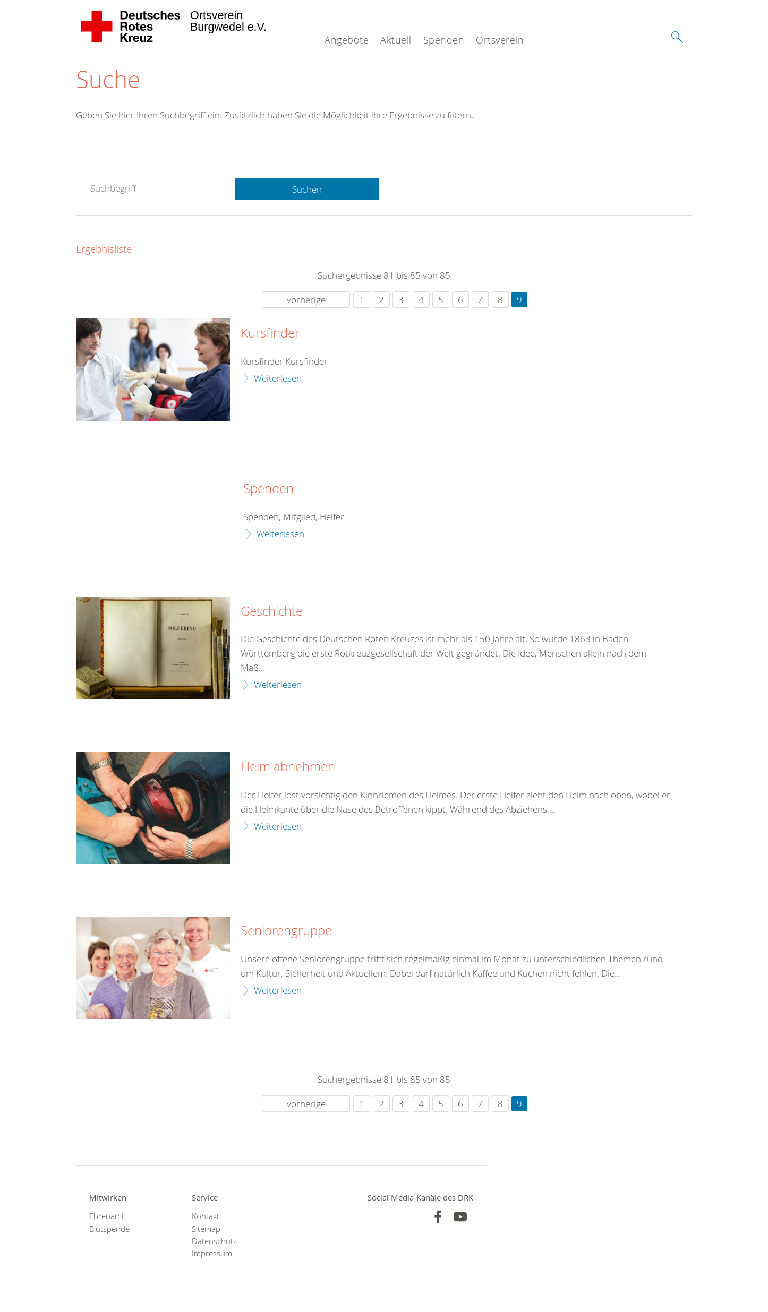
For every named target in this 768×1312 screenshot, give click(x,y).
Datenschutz (214, 1242)
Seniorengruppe (286, 931)
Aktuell (396, 39)
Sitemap (206, 1229)
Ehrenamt (106, 1217)
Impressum (212, 1254)
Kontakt (205, 1217)
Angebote (347, 39)
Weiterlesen (278, 378)
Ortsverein (500, 39)
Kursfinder (270, 334)
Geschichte (272, 611)
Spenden (444, 39)
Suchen (307, 189)
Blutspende (109, 1229)
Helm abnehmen (288, 767)
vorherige (306, 300)
